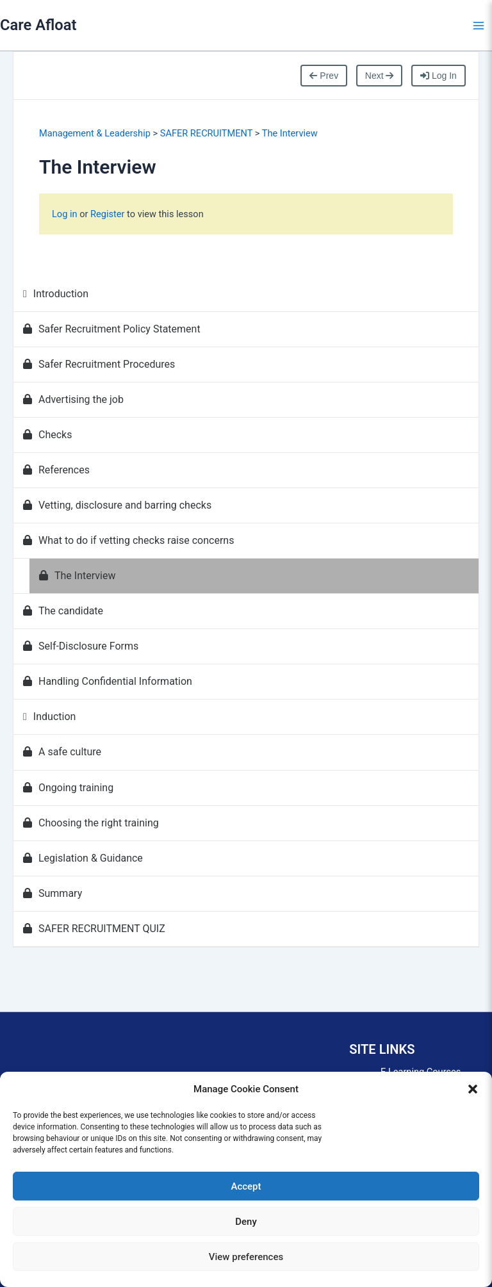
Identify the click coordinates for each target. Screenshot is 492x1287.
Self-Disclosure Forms (80, 646)
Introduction (55, 294)
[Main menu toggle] (478, 25)
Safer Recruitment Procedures (99, 364)
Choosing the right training (91, 823)
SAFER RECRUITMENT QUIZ (94, 928)
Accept (246, 1186)
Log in (65, 214)
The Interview (290, 133)
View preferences (246, 1257)
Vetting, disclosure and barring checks (117, 505)
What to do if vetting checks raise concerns (128, 540)
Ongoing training (68, 788)
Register (107, 214)
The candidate (63, 611)
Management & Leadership (95, 133)
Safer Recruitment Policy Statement (112, 329)
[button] (472, 1089)
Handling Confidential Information (107, 681)
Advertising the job (73, 399)
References (56, 470)
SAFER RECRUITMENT (206, 133)
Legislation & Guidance (83, 858)
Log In (438, 75)
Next (379, 75)
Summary (52, 893)
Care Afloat (38, 25)
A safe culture (62, 752)
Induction (49, 716)
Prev (323, 75)
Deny (246, 1221)
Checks (47, 435)
